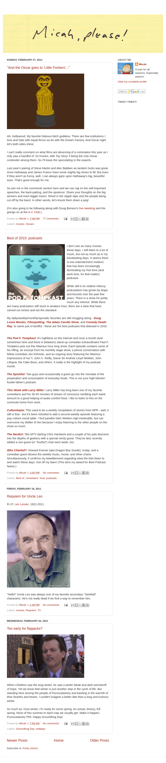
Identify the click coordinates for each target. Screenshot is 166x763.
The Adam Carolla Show (62, 322)
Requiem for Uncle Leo (24, 496)
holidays (40, 728)
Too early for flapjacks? (24, 628)
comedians (32, 478)
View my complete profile (132, 81)
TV (39, 610)
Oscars (30, 224)
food (42, 478)
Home (59, 740)
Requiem (31, 610)
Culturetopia (15, 410)
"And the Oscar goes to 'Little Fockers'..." (38, 68)
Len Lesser (21, 504)
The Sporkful (16, 374)
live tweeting (87, 208)
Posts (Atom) (30, 748)
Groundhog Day (25, 728)
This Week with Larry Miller (25, 390)
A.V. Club (34, 212)
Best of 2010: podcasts (24, 238)
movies (20, 224)
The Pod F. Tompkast (21, 338)
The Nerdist (15, 434)
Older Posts (99, 740)
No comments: (51, 472)
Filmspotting (36, 322)
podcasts (51, 478)
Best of (20, 478)
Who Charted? (16, 450)
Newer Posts (17, 740)
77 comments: (51, 218)
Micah (142, 64)
